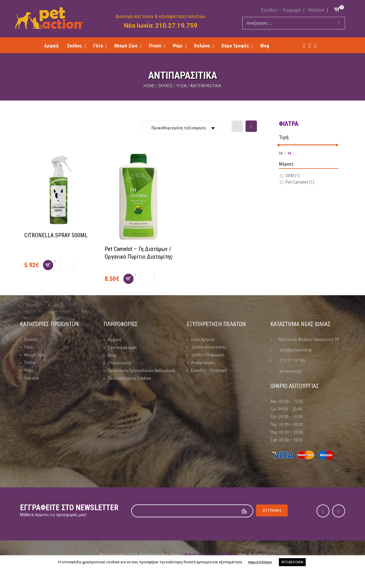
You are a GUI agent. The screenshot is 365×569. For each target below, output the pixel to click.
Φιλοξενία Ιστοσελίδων (210, 554)
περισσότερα (260, 562)
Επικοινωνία (119, 362)
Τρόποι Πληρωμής (208, 355)
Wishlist (316, 10)
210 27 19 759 (292, 360)
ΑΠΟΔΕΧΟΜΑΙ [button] (292, 562)
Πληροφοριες (121, 324)
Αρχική (114, 339)
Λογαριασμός (203, 362)
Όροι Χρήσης (203, 339)
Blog (112, 355)
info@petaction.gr (296, 350)
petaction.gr (290, 371)
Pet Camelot (299, 182)
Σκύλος (165, 86)
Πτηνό (29, 362)
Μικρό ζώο (34, 355)
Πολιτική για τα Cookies (129, 378)
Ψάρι (28, 370)
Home (149, 86)
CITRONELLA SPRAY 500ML (56, 235)
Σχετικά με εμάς (122, 347)
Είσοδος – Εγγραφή (281, 10)
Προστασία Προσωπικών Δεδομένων (141, 370)
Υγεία (181, 86)
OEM (292, 175)
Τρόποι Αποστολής (208, 347)
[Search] (339, 23)
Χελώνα (31, 378)
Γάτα (28, 347)
